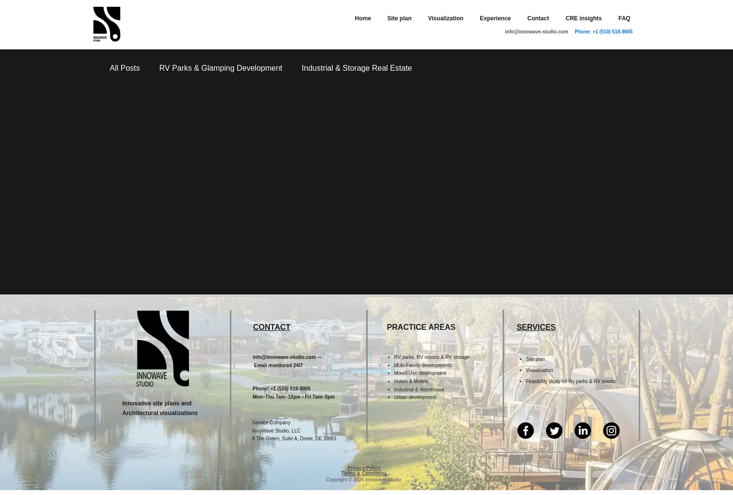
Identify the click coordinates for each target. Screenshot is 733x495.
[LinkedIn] (583, 430)
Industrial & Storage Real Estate (357, 68)
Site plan (535, 359)
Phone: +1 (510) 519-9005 (604, 31)
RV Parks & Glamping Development (220, 68)
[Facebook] (525, 430)
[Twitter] (554, 430)
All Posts (125, 68)
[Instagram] (611, 430)
